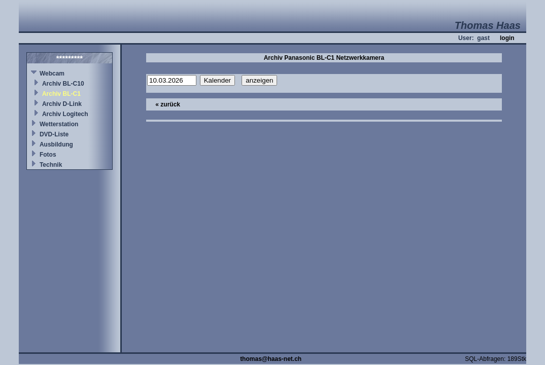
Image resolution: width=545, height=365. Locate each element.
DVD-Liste (54, 134)
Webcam (52, 73)
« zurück (167, 104)
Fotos (48, 154)
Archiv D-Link (62, 103)
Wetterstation (59, 124)
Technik (51, 164)
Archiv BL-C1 (61, 93)
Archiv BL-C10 (63, 83)
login (507, 38)
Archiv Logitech (65, 114)
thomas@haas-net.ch (270, 358)
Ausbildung (56, 144)
